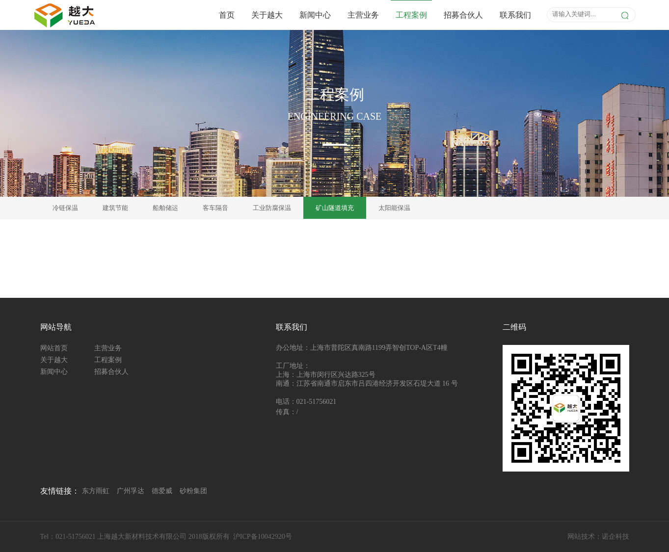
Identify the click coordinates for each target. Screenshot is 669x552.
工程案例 (411, 15)
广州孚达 (130, 491)
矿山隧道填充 (335, 207)
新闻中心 (315, 15)
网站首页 (54, 348)
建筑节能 (115, 207)
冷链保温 (65, 207)
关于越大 (267, 15)
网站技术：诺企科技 (598, 536)
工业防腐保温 (272, 207)
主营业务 (363, 15)
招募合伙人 (463, 15)
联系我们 (515, 15)
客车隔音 (215, 207)
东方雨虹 (95, 491)
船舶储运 (165, 207)
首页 (227, 15)
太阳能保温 (394, 207)
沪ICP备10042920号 (262, 536)
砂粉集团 (193, 491)
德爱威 (162, 491)
